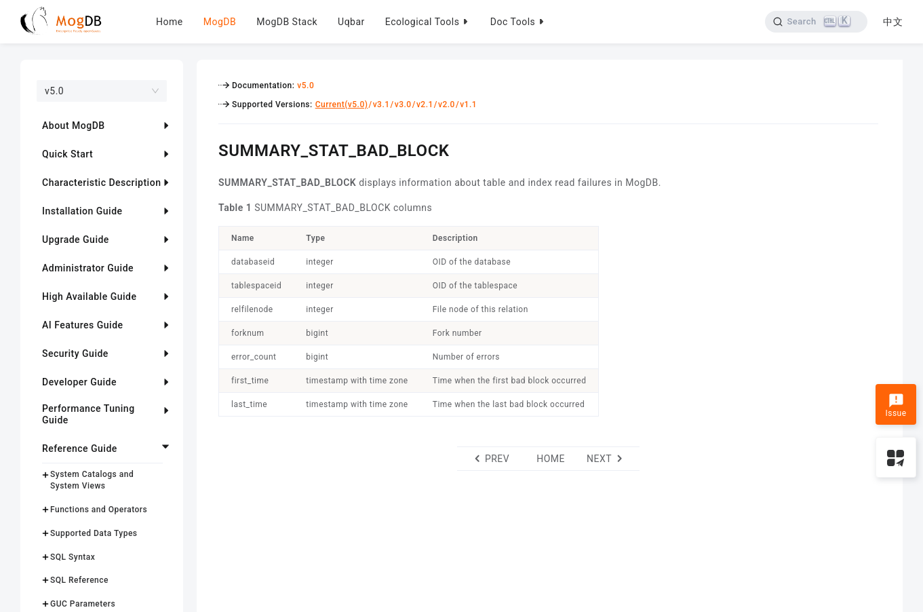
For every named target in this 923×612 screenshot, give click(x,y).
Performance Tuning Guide (88, 414)
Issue (895, 406)
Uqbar (351, 21)
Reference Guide (79, 448)
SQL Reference (79, 580)
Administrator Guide (88, 268)
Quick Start (67, 154)
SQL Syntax (72, 557)
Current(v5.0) (341, 104)
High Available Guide (89, 296)
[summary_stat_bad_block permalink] (208, 148)
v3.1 (381, 104)
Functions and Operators (98, 509)
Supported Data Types (94, 533)
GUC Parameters (82, 604)
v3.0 (403, 104)
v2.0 (446, 104)
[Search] (816, 22)
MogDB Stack (286, 21)
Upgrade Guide (75, 239)
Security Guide (75, 353)
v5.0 (305, 85)
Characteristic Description (101, 182)
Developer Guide (79, 382)
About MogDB (73, 125)
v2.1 (424, 104)
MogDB (219, 21)
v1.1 (468, 104)
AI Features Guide (82, 325)
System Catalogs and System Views (92, 480)
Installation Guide (82, 211)
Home (169, 21)
